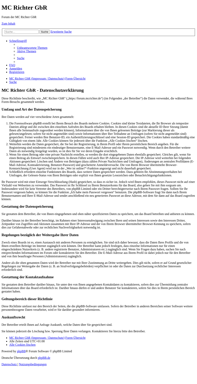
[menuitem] (32, 47)
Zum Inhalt (8, 23)
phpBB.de (44, 357)
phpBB (21, 351)
